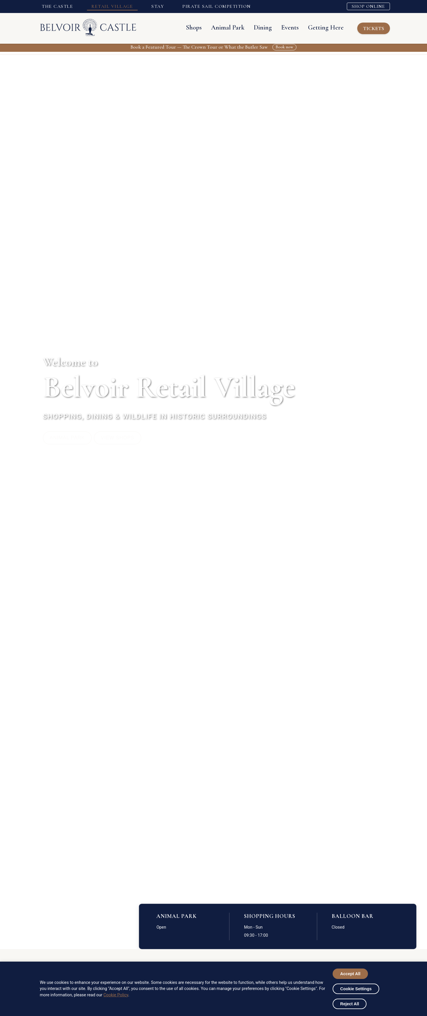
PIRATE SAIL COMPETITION (216, 6)
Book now (284, 47)
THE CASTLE (57, 6)
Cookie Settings (356, 988)
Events (282, 27)
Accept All (350, 973)
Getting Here (318, 27)
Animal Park (220, 27)
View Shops (124, 437)
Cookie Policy (115, 995)
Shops (186, 27)
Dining (255, 27)
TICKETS (372, 28)
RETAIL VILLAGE (112, 6)
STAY (157, 6)
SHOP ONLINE (368, 6)
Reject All (349, 1004)
